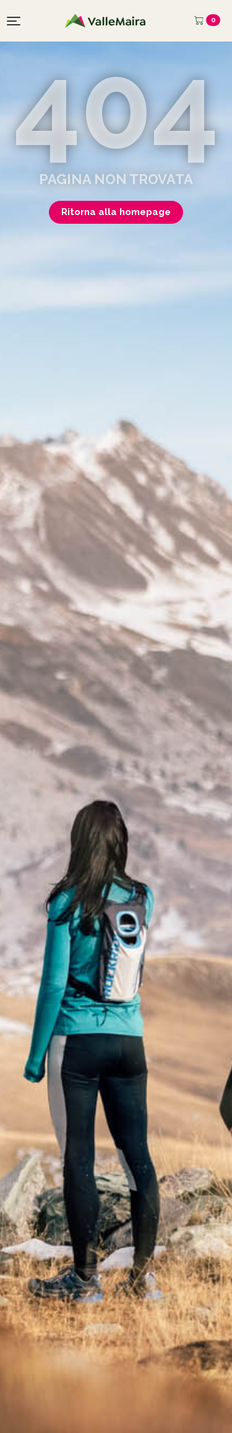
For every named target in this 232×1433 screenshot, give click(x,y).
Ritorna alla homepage (116, 212)
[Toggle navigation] (13, 21)
